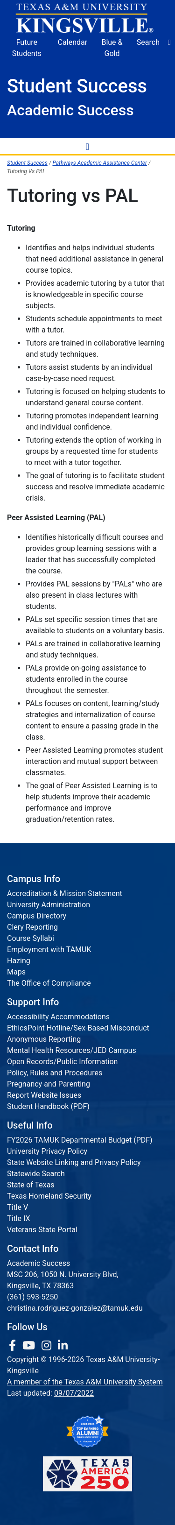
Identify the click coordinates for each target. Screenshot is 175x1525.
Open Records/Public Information (62, 1061)
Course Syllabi (30, 938)
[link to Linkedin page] (63, 1345)
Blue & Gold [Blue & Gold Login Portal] (111, 48)
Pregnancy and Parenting (48, 1084)
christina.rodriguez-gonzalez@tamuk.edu (75, 1308)
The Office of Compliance (49, 983)
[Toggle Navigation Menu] (87, 146)
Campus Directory (36, 915)
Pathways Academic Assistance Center (99, 163)
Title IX (18, 1218)
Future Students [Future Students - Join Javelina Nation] (27, 48)
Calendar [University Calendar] (72, 42)
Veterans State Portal (42, 1229)
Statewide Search (36, 1173)
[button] (169, 42)
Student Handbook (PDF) (48, 1106)
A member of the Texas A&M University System (85, 1381)
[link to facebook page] (14, 1345)
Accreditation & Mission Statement (64, 893)
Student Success (27, 163)
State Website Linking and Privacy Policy (74, 1162)
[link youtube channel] (30, 1345)
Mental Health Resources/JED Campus (71, 1050)
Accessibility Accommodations (58, 1016)
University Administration (48, 904)
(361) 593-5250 (32, 1296)
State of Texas (31, 1184)
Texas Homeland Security (49, 1196)
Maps (16, 971)
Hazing (18, 960)
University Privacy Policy (47, 1151)
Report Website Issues (44, 1095)
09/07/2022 (74, 1393)
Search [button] (148, 42)
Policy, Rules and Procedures (54, 1072)
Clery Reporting (32, 927)
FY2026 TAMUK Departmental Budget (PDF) (80, 1140)
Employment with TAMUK (49, 949)
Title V (17, 1207)
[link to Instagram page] (48, 1345)
